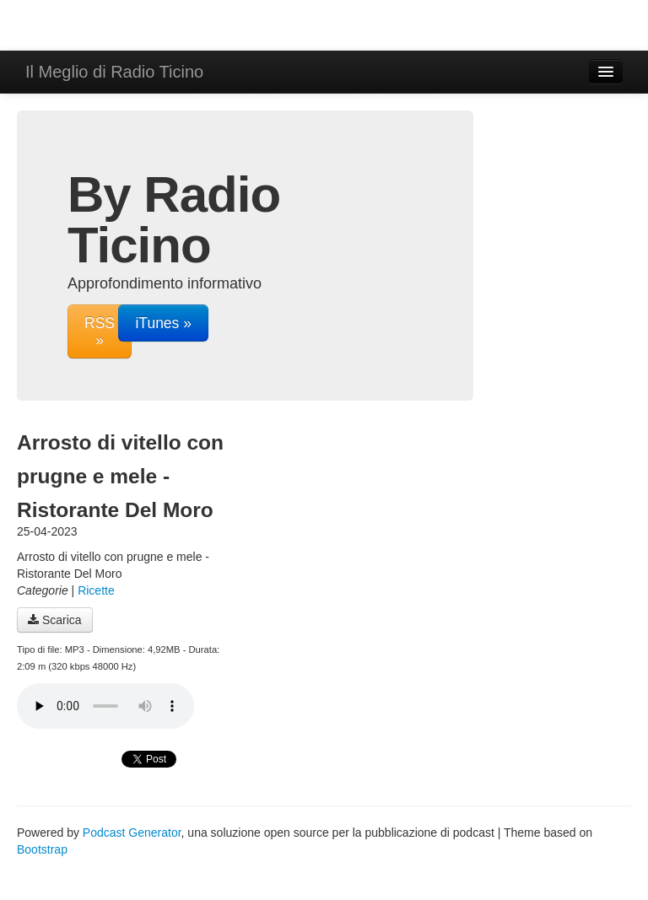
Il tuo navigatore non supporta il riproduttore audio (105, 706)
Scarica (55, 620)
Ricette (96, 590)
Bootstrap (42, 849)
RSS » (99, 331)
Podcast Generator (132, 832)
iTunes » (163, 323)
